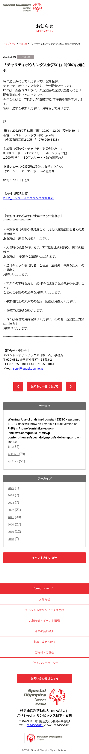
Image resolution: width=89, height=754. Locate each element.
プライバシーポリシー (45, 662)
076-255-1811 (35, 725)
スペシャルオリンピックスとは (44, 610)
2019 (11, 531)
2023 (11, 502)
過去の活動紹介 (44, 631)
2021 (11, 517)
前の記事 (18, 386)
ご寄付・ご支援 (44, 652)
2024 (11, 495)
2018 (11, 539)
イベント (16, 461)
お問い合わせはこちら (45, 678)
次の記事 (71, 386)
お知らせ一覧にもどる (45, 386)
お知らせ (13, 454)
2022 (11, 510)
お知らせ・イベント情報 (44, 620)
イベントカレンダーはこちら (44, 559)
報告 (10, 447)
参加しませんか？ (44, 641)
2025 (11, 488)
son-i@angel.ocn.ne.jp (28, 368)
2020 (11, 524)
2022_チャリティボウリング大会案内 (28, 198)
